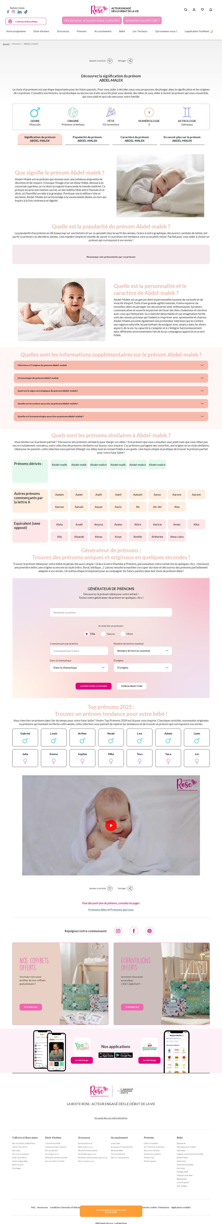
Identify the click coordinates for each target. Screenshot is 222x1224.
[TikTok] (25, 12)
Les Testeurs (140, 31)
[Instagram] (13, 12)
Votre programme (16, 31)
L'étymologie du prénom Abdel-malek (38, 471)
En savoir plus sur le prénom (182, 138)
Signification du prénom (40, 138)
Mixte (129, 727)
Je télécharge (81, 1153)
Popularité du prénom (87, 138)
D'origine (118, 753)
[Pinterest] (149, 1024)
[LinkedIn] (20, 12)
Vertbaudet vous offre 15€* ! (142, 20)
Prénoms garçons (122, 1002)
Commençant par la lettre (64, 736)
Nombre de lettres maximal (128, 736)
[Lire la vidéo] (111, 918)
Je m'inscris (31, 1100)
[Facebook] (8, 12)
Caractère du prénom (134, 138)
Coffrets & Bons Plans (26, 21)
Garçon (111, 727)
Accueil (6, 43)
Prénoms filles (97, 1002)
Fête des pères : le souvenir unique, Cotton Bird (92, 20)
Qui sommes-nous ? (166, 31)
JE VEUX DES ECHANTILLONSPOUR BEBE (111, 1211)
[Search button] (185, 9)
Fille (92, 727)
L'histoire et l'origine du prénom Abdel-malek (42, 458)
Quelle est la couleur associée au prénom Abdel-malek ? (48, 497)
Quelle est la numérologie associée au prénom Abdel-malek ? (51, 509)
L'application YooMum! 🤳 (199, 31)
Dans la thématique (60, 753)
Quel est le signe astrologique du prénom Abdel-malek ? (48, 484)
